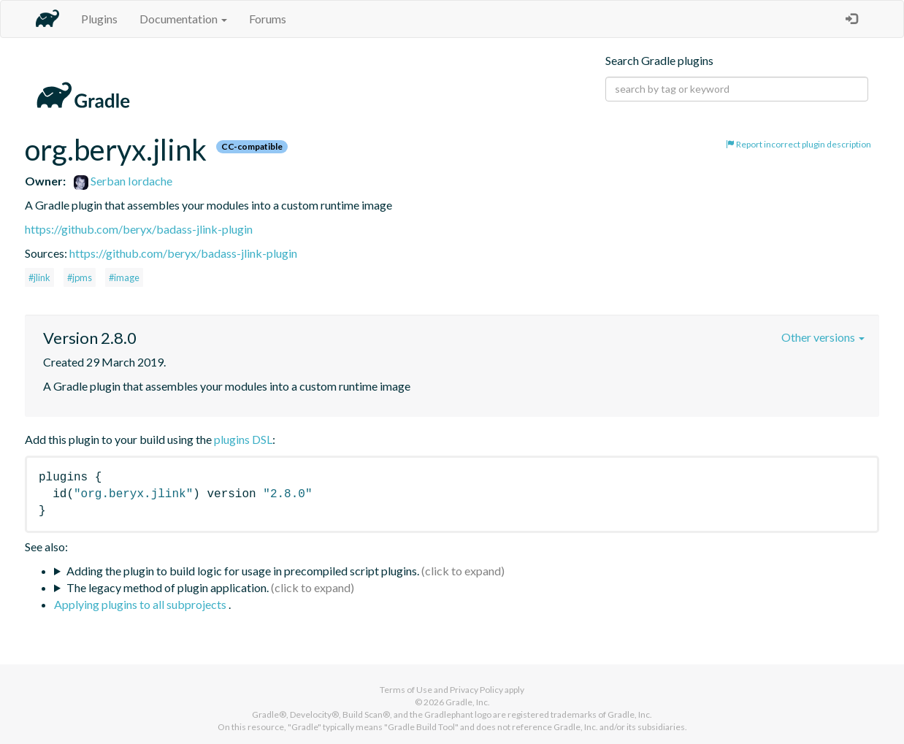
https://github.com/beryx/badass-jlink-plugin (139, 229)
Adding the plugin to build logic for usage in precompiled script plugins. (242, 571)
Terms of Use (406, 689)
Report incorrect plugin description (798, 144)
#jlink (39, 277)
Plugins (99, 19)
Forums (267, 19)
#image (124, 277)
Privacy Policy (476, 689)
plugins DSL (243, 439)
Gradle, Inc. (467, 702)
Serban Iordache (123, 181)
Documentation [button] (183, 19)
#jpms (79, 277)
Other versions (823, 337)
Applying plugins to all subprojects (141, 604)
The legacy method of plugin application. (167, 587)
